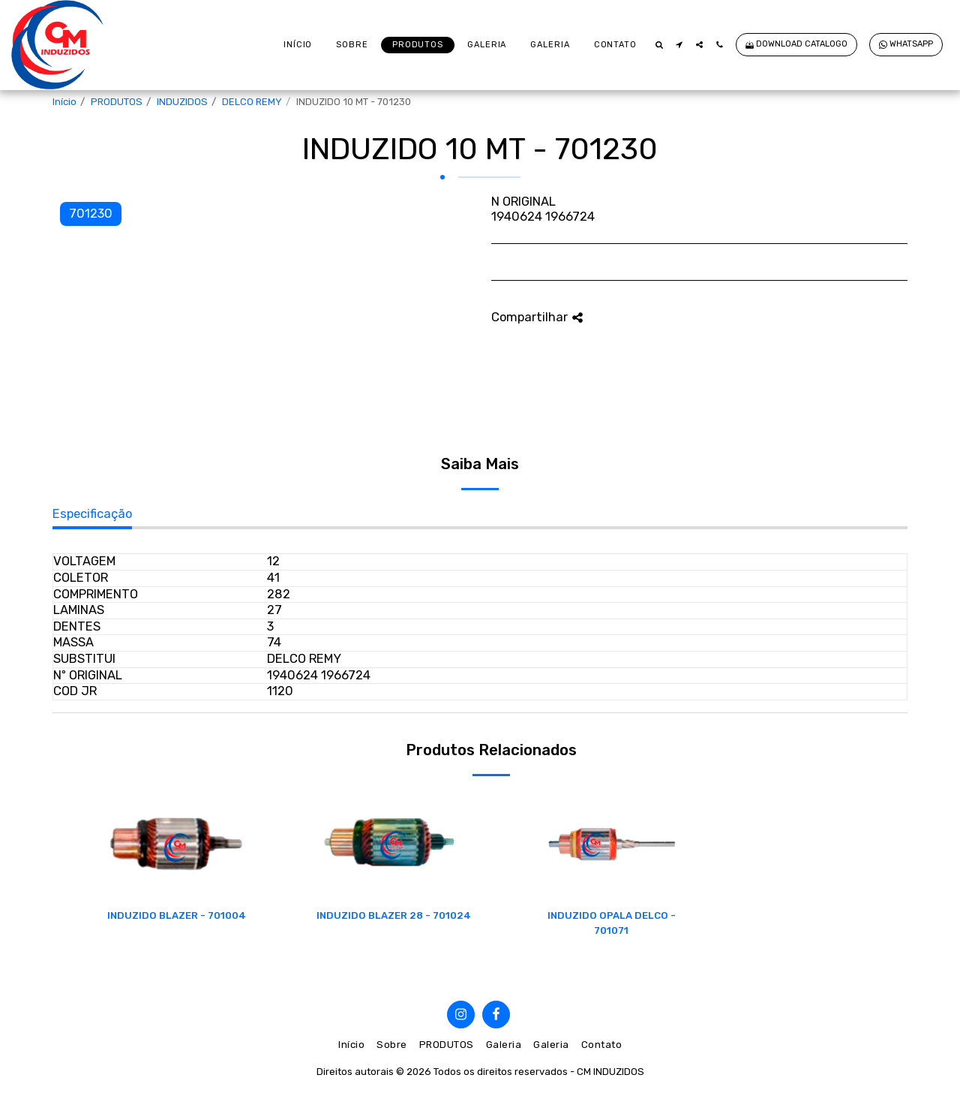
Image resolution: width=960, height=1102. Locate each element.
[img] (176, 844)
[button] (659, 45)
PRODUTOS (116, 101)
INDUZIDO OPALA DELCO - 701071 (612, 923)
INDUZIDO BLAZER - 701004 (176, 915)
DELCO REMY (252, 101)
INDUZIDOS (182, 101)
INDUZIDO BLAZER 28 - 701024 (393, 915)
